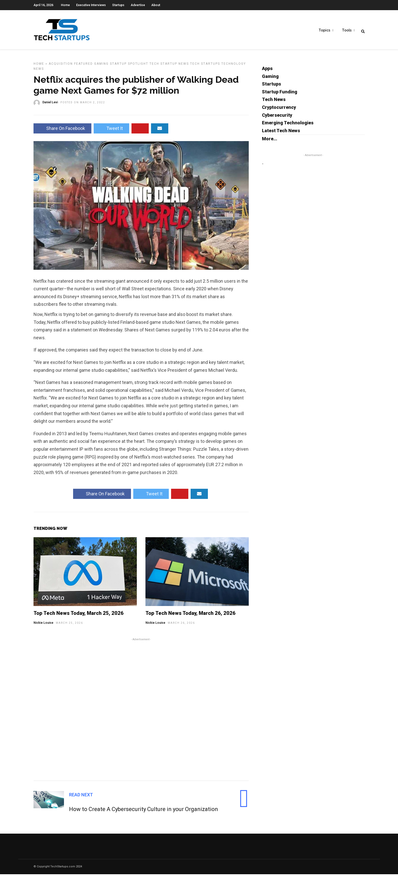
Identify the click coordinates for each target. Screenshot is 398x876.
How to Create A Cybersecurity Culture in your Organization (143, 811)
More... (269, 140)
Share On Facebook (62, 130)
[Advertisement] (141, 710)
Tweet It (111, 130)
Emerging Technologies (287, 124)
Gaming (101, 65)
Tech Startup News (169, 65)
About (155, 5)
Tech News (274, 101)
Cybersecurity (277, 117)
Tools (347, 31)
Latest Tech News (281, 132)
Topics (324, 31)
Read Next (81, 796)
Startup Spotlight (129, 65)
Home (65, 5)
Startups (118, 5)
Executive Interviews (91, 5)
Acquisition (61, 65)
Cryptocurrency (279, 109)
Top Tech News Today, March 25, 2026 (79, 615)
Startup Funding (279, 93)
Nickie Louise (43, 624)
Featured (83, 65)
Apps (267, 70)
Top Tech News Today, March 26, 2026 (190, 615)
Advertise (138, 5)
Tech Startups (205, 65)
